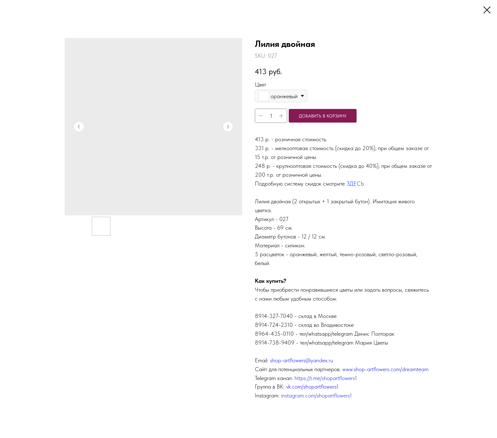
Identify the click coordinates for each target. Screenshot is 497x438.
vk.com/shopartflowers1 (312, 386)
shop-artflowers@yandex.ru (301, 360)
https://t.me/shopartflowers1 (325, 378)
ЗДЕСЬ (355, 183)
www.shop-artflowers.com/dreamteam (385, 369)
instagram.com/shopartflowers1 (316, 395)
